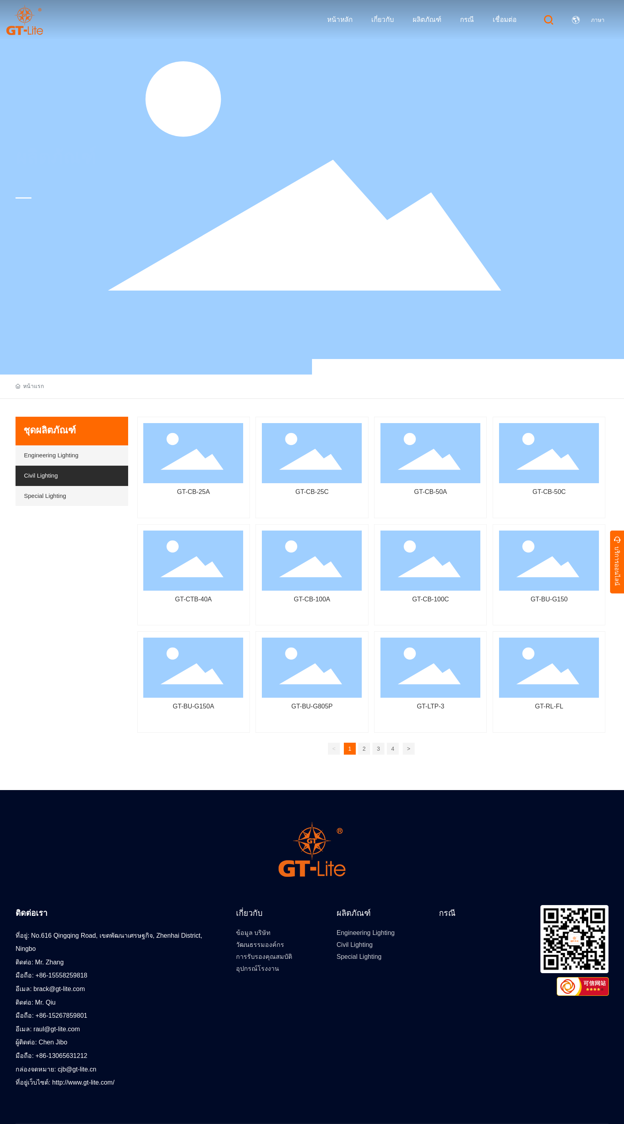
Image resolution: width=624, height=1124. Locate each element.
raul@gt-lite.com (56, 1029)
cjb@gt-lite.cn (77, 1069)
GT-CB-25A (193, 491)
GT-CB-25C (312, 491)
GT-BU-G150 (548, 599)
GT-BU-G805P (312, 706)
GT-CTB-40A (193, 599)
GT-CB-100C (430, 599)
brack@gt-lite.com (59, 988)
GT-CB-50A (430, 491)
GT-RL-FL (549, 706)
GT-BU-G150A (193, 706)
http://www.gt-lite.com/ (83, 1082)
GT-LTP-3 (430, 706)
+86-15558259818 (61, 975)
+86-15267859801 (61, 1015)
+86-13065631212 (61, 1055)
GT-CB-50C (549, 491)
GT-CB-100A (312, 599)
